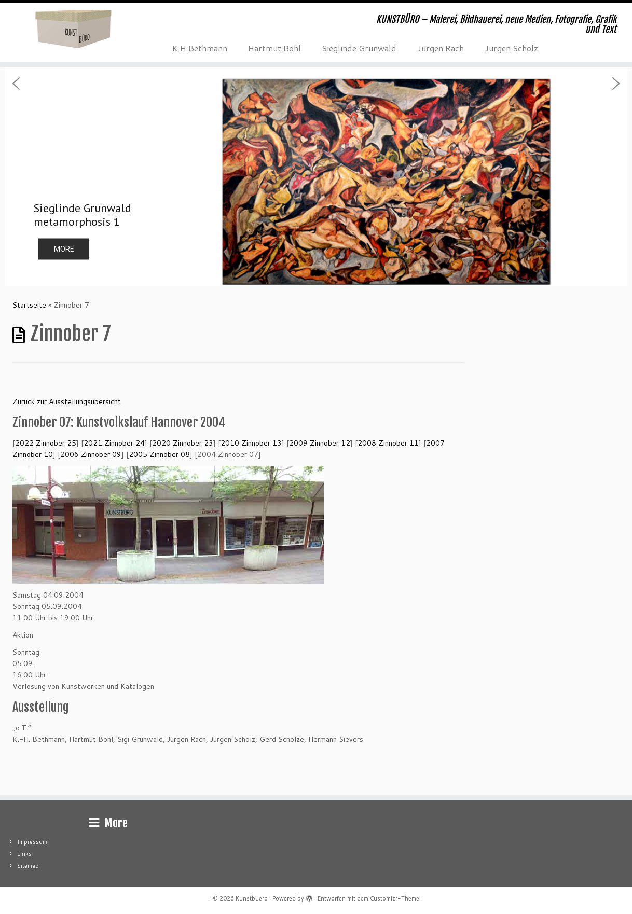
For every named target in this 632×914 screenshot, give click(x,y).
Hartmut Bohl (274, 48)
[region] (316, 176)
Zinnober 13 (251, 443)
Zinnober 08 (159, 454)
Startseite (29, 305)
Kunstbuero (252, 898)
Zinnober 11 (388, 443)
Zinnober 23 (182, 443)
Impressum (32, 842)
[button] (316, 176)
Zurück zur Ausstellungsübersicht (66, 401)
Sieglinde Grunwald (359, 48)
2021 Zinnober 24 (114, 443)
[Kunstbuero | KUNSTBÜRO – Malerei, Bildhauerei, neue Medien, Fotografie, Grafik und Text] (73, 28)
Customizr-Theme (394, 898)
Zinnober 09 (90, 454)
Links (24, 854)
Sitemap (28, 866)
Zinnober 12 (319, 443)
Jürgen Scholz (511, 48)
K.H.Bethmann (199, 48)
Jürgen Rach (440, 48)
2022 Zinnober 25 (45, 443)
